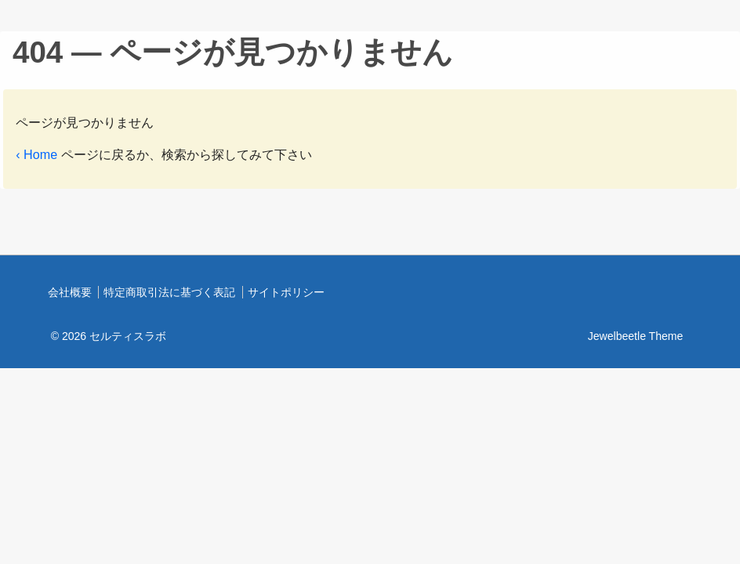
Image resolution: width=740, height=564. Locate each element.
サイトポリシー (286, 292)
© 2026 (108, 336)
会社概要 (70, 292)
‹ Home (36, 154)
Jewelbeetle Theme (636, 336)
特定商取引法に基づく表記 (169, 292)
